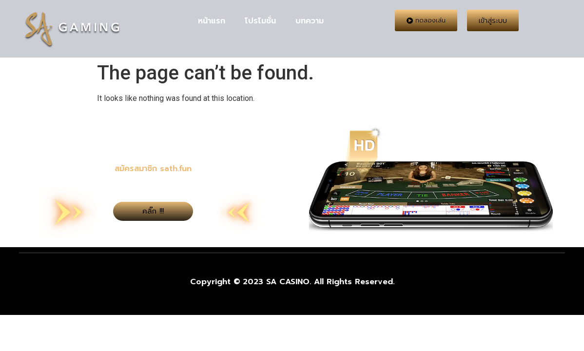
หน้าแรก (211, 21)
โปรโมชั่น (260, 21)
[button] (426, 20)
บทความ (309, 21)
